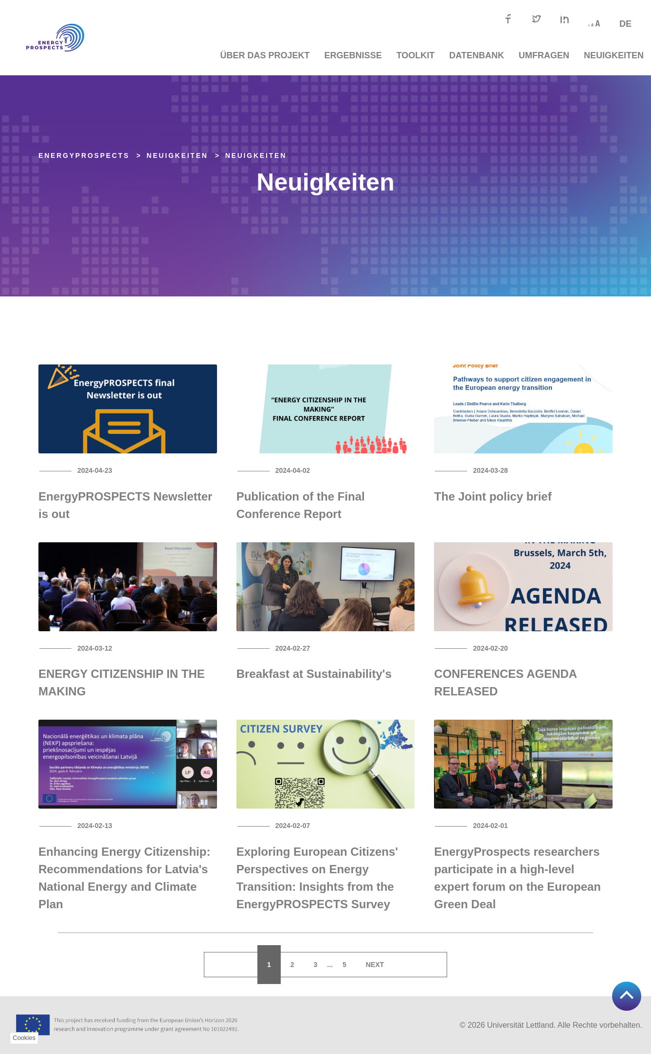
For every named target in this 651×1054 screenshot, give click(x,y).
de (625, 24)
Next (375, 964)
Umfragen (544, 55)
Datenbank (476, 55)
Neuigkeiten (614, 55)
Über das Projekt (265, 55)
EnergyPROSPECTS (83, 155)
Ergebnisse (353, 55)
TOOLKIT (416, 55)
